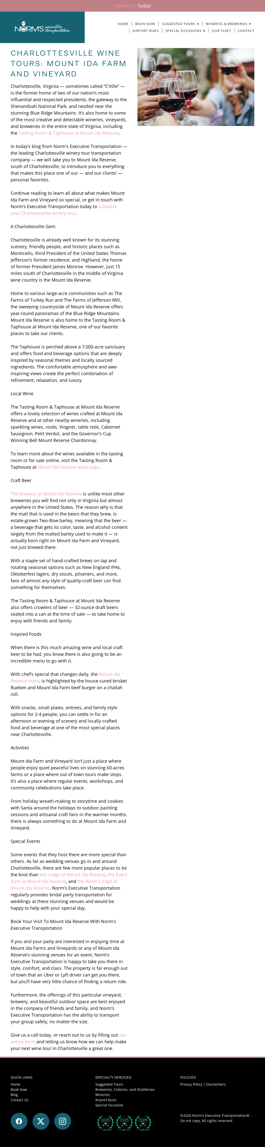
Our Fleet (221, 31)
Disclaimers (216, 1084)
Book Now (145, 24)
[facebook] (19, 1121)
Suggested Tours (180, 24)
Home (123, 24)
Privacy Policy (191, 1084)
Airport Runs (145, 31)
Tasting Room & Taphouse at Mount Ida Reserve (69, 133)
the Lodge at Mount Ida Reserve (73, 874)
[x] (40, 1121)
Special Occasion (109, 1105)
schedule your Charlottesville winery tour (64, 209)
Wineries (102, 1094)
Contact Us (125, 5)
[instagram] (62, 1121)
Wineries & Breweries (228, 24)
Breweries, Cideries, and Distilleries (125, 1089)
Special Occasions (185, 31)
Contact (246, 31)
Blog (14, 1094)
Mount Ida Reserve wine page (68, 467)
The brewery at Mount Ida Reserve (46, 493)
